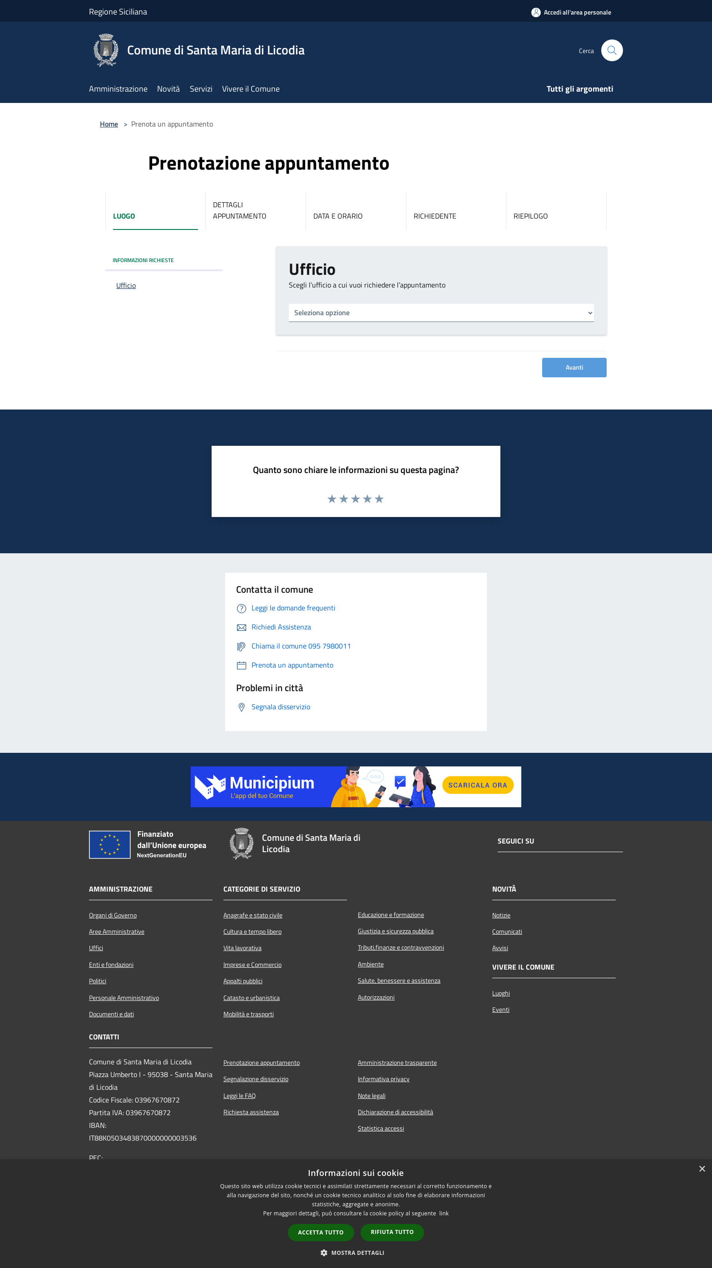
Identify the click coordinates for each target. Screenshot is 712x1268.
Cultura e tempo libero (252, 931)
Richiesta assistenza (251, 1112)
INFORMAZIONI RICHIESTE (143, 260)
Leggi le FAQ (239, 1096)
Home (109, 123)
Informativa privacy (384, 1079)
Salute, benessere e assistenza (399, 980)
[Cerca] (612, 50)
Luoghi (501, 993)
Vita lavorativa (242, 948)
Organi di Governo (113, 915)
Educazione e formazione (391, 915)
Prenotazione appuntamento (261, 1063)
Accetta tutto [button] (321, 1232)
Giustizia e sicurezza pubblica (396, 931)
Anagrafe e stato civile (252, 915)
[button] (356, 1252)
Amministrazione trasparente (397, 1063)
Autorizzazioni (376, 997)
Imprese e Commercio (252, 965)
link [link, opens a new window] (444, 1213)
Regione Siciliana (118, 11)
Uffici (96, 948)
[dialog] (356, 1214)
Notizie (501, 915)
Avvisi (500, 948)
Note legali (372, 1096)
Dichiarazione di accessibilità (395, 1112)
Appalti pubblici (242, 981)
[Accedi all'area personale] (571, 12)
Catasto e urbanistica (251, 998)
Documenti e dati (111, 1014)
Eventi (500, 1009)
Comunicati (507, 931)
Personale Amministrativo (124, 998)
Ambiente (371, 964)
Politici (97, 981)
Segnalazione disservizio (255, 1079)
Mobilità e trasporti (248, 1014)
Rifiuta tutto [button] (392, 1232)
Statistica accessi (381, 1128)
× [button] (701, 1169)
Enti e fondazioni (111, 965)
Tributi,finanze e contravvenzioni (401, 947)
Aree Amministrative (116, 931)
